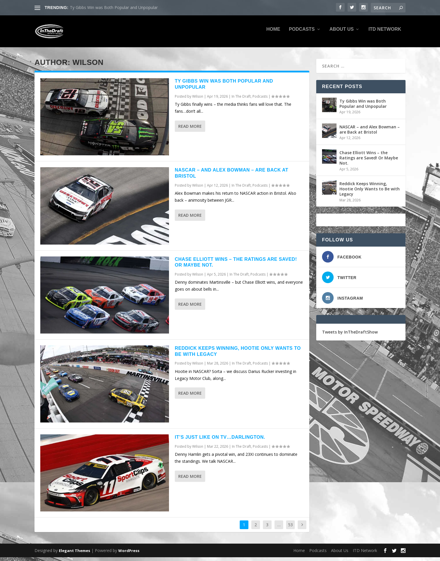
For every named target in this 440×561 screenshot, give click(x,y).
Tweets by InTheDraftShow (350, 336)
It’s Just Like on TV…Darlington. (220, 441)
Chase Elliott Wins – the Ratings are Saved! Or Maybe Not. (368, 162)
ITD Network (384, 33)
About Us (342, 33)
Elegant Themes (74, 554)
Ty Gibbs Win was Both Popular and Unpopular (114, 7)
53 (290, 528)
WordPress (128, 554)
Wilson (197, 100)
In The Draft (241, 100)
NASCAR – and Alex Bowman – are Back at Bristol (369, 133)
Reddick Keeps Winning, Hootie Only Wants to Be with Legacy (369, 193)
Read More (190, 130)
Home (273, 33)
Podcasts (302, 33)
